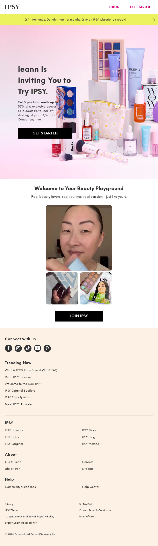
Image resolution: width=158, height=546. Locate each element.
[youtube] (37, 348)
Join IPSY (79, 316)
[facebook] (8, 348)
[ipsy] (12, 7)
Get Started (45, 133)
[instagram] (18, 348)
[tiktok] (27, 348)
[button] (79, 238)
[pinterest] (47, 348)
